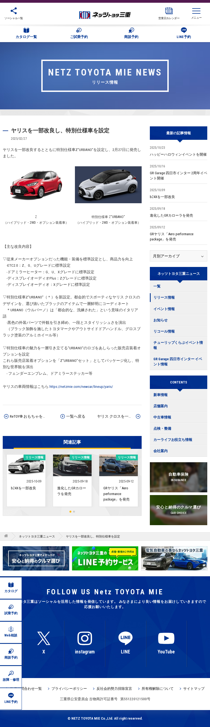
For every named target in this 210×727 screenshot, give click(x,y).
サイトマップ (194, 689)
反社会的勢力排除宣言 (114, 689)
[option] (105, 558)
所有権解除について (158, 689)
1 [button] (70, 512)
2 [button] (74, 512)
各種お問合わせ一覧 (26, 689)
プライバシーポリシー (69, 689)
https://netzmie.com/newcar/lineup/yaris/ (81, 386)
